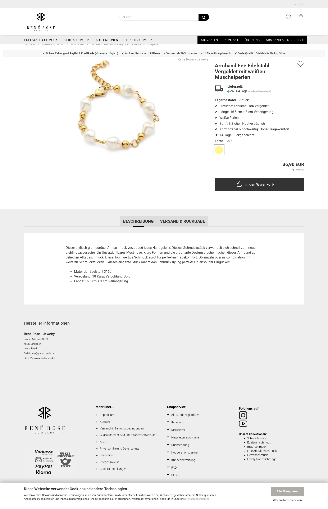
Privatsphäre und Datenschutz (119, 448)
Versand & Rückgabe (182, 221)
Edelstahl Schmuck (40, 40)
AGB (103, 441)
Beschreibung (138, 221)
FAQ (174, 467)
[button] (301, 17)
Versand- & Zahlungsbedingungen (122, 428)
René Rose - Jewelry (193, 59)
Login (299, 4)
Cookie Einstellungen (113, 468)
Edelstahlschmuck (259, 442)
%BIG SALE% (209, 40)
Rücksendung (180, 445)
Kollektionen (107, 40)
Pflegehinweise (109, 462)
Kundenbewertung (183, 460)
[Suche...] (204, 17)
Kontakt (231, 40)
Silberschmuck (256, 438)
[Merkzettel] (288, 17)
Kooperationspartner (185, 452)
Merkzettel (178, 430)
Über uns (252, 40)
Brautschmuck (256, 446)
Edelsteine (106, 455)
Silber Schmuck (77, 40)
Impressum (107, 414)
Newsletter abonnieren (186, 437)
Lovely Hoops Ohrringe (261, 459)
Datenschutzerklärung (196, 498)
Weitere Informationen (287, 500)
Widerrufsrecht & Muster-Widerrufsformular (128, 435)
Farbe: (223, 141)
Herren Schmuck (138, 40)
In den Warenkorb (255, 184)
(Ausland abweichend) (259, 91)
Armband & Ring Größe (285, 40)
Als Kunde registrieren (185, 414)
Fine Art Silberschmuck (262, 450)
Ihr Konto (177, 422)
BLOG (175, 475)
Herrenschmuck (257, 455)
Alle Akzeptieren (288, 491)
